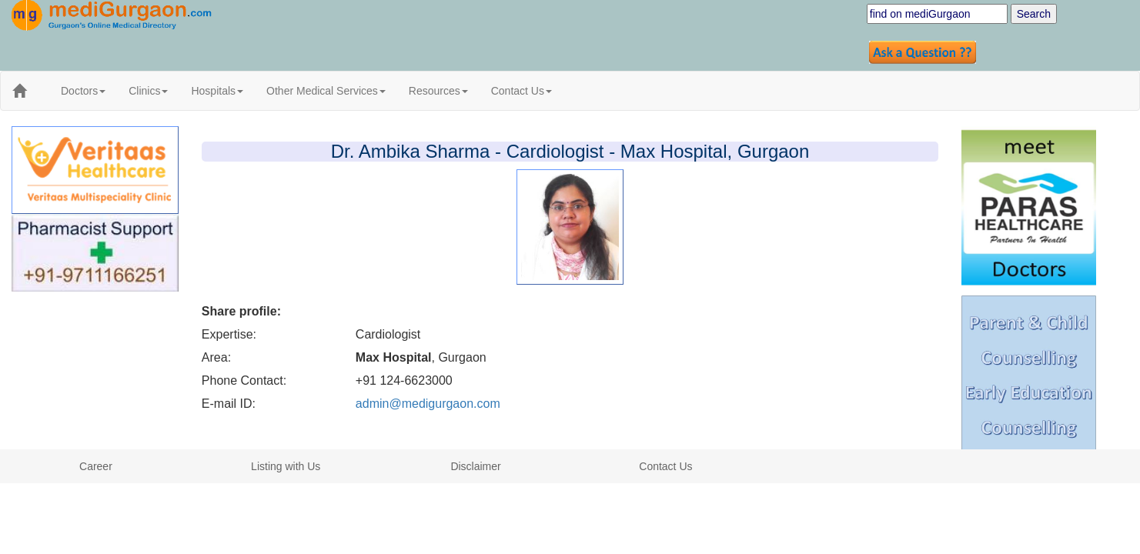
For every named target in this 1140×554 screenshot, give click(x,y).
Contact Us (521, 91)
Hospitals (217, 91)
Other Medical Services (326, 91)
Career (95, 466)
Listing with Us (285, 466)
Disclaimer (475, 466)
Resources (438, 91)
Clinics (148, 91)
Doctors (83, 91)
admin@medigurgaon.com (428, 403)
